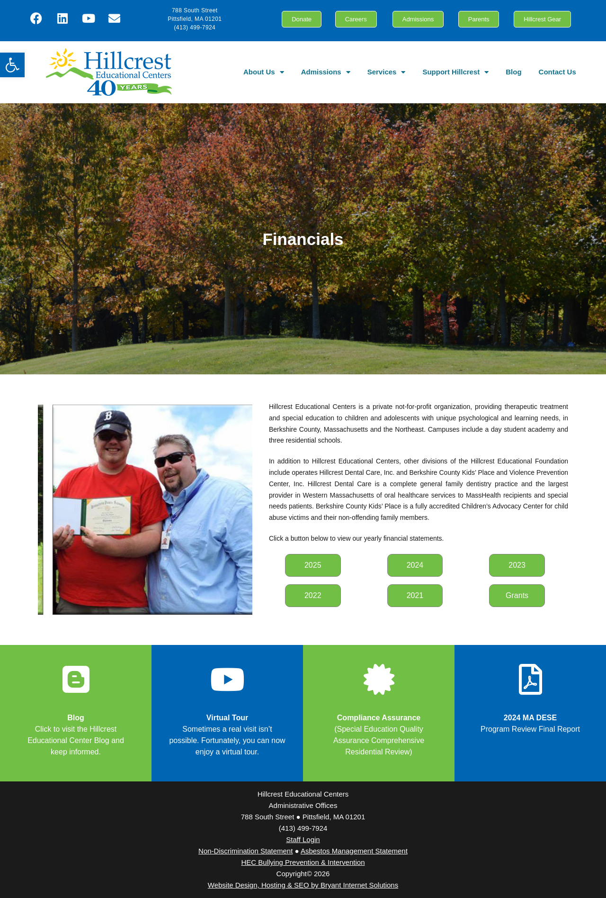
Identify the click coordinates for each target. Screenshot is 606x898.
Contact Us (557, 72)
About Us (263, 72)
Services (386, 72)
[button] (12, 65)
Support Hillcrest (455, 72)
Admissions (325, 72)
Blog (513, 72)
